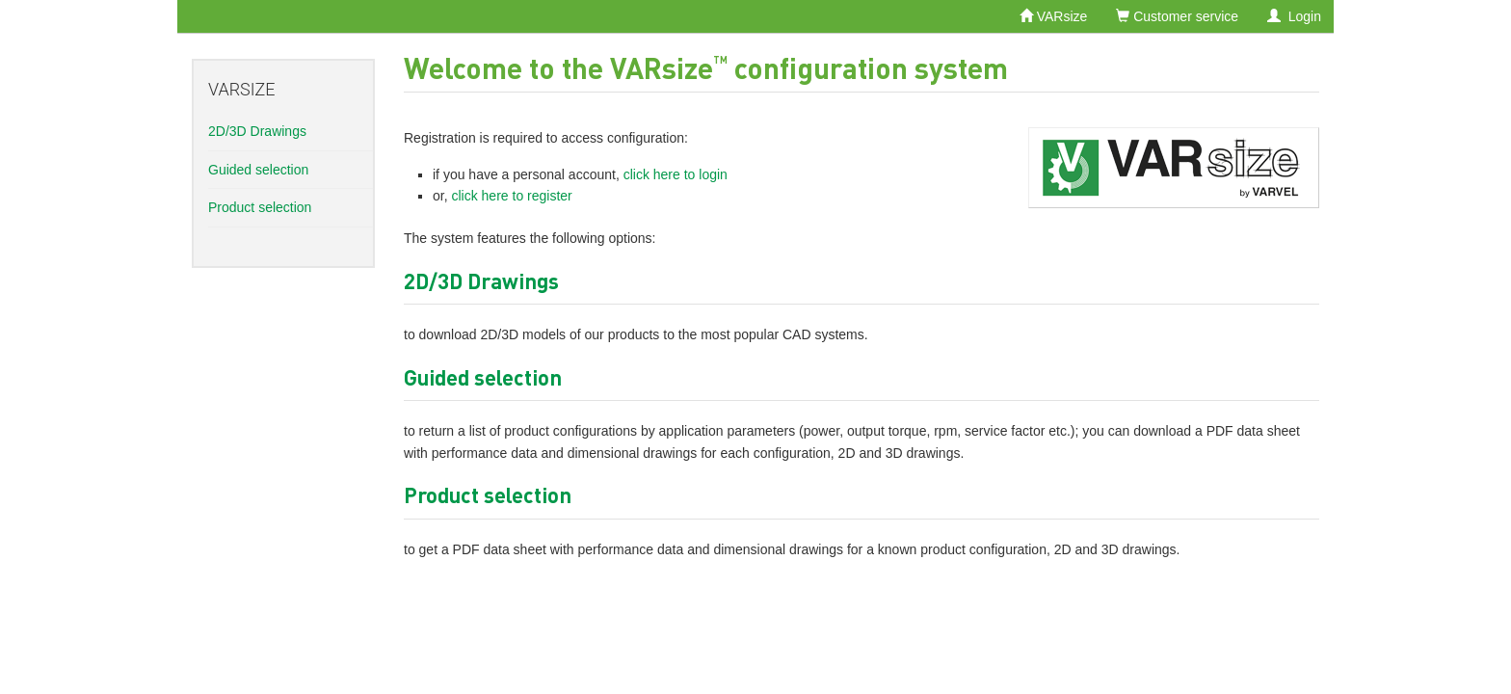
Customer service (1177, 16)
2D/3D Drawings (257, 131)
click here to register (511, 195)
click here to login (675, 174)
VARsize (1054, 16)
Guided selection (258, 169)
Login (1294, 16)
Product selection (259, 207)
